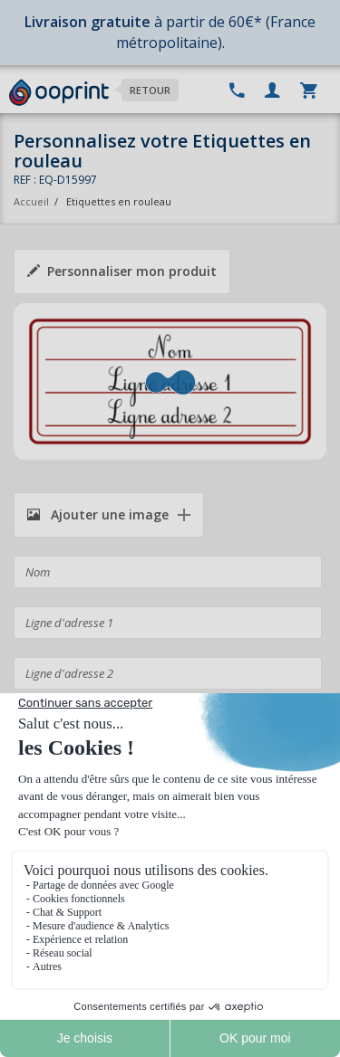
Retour (150, 90)
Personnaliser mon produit (122, 271)
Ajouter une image (98, 514)
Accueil (31, 201)
